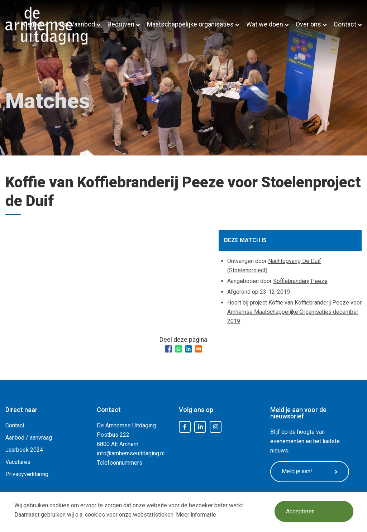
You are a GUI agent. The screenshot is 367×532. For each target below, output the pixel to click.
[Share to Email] (198, 349)
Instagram (215, 427)
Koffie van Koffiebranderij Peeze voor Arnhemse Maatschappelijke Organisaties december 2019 (294, 312)
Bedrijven (121, 24)
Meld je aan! (310, 471)
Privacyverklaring (26, 474)
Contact (345, 24)
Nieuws (32, 24)
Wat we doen (264, 24)
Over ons (308, 24)
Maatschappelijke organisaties (190, 24)
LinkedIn (200, 427)
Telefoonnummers (119, 462)
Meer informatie (196, 514)
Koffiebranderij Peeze (300, 281)
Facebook (185, 427)
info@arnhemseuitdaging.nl (131, 453)
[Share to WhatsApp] (178, 349)
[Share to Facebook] (168, 349)
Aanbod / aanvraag (28, 437)
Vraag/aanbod (75, 24)
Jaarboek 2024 (24, 449)
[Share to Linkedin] (188, 349)
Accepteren (300, 511)
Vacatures (17, 462)
